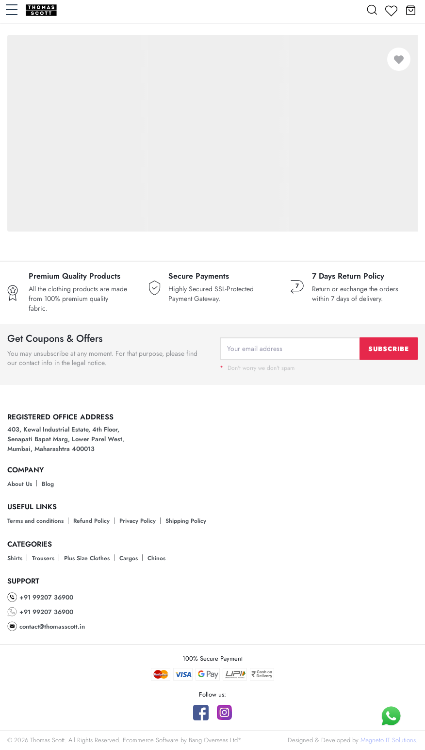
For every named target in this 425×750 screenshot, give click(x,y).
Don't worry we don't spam (257, 368)
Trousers (43, 558)
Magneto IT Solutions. (389, 740)
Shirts (14, 558)
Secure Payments (198, 276)
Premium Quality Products (74, 276)
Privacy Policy (137, 521)
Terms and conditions (35, 521)
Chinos (156, 558)
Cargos (128, 558)
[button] (410, 9)
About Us (19, 484)
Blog (48, 484)
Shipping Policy (185, 521)
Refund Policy (91, 521)
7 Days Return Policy (348, 276)
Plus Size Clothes (87, 558)
